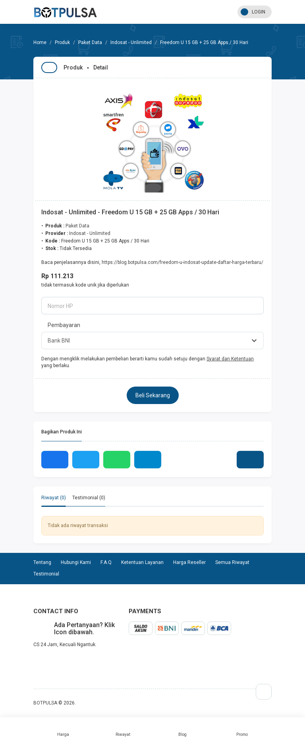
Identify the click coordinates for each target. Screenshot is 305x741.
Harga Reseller (189, 562)
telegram (33, 661)
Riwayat (122, 729)
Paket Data (90, 42)
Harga (63, 729)
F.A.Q (106, 562)
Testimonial (46, 574)
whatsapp (40, 661)
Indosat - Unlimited (131, 42)
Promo (242, 729)
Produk (62, 42)
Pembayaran (64, 325)
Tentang (42, 562)
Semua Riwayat (232, 562)
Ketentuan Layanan (142, 562)
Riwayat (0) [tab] (53, 497)
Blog (182, 729)
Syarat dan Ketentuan (230, 359)
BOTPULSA (45, 703)
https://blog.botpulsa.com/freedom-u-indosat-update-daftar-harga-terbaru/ (182, 262)
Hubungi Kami (76, 562)
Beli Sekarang (152, 395)
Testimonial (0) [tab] (88, 497)
